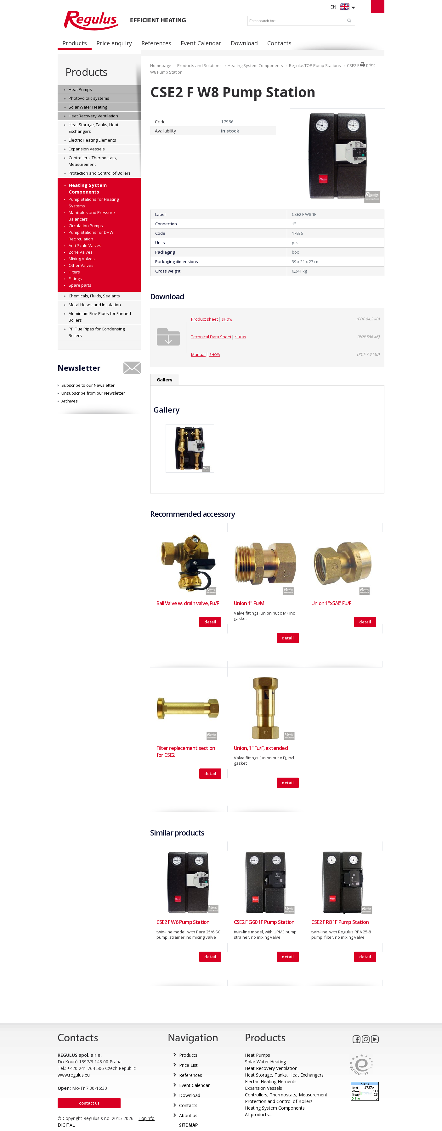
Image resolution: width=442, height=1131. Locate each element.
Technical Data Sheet (211, 337)
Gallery (165, 380)
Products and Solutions (199, 65)
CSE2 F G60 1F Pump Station (264, 922)
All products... (258, 1114)
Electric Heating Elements (271, 1081)
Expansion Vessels (263, 1088)
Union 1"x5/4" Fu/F (331, 603)
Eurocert (361, 1064)
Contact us (89, 1103)
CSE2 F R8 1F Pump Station (340, 922)
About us (188, 1115)
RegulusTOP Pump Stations (315, 65)
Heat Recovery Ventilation (271, 1068)
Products (86, 72)
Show (227, 319)
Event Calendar (194, 1085)
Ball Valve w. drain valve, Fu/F (187, 603)
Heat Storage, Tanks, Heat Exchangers (284, 1075)
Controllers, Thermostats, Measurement (286, 1095)
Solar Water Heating (265, 1062)
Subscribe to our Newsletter (88, 385)
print (370, 64)
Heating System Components (255, 65)
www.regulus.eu (74, 1075)
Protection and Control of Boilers (279, 1101)
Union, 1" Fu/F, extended (261, 748)
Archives (69, 401)
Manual (198, 354)
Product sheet (204, 319)
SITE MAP (188, 1125)
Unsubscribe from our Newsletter (93, 393)
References (190, 1075)
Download (189, 1095)
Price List (188, 1065)
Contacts (188, 1105)
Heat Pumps (257, 1055)
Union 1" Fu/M (249, 603)
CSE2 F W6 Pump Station (182, 922)
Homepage (160, 65)
